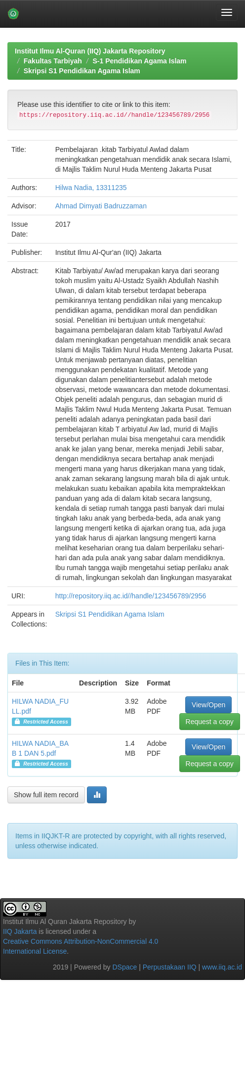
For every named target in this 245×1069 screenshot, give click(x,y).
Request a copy (210, 722)
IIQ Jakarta (20, 931)
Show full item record (46, 795)
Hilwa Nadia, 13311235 (91, 188)
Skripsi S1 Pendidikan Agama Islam (82, 71)
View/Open (208, 705)
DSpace (124, 967)
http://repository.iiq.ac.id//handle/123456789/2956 (130, 596)
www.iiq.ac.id (222, 967)
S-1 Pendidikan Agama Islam (139, 61)
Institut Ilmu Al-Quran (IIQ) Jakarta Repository (90, 51)
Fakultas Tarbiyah (53, 61)
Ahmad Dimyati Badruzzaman (101, 206)
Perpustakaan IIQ (170, 967)
